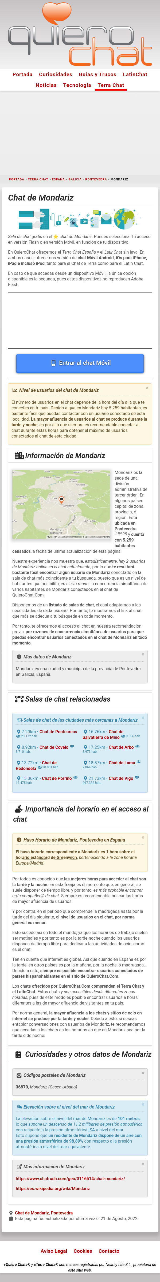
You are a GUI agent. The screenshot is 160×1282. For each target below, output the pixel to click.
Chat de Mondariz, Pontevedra (44, 1213)
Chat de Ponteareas (58, 731)
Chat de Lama (122, 762)
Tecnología (77, 85)
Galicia (74, 179)
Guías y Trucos (97, 74)
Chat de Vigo (121, 778)
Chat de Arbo (121, 747)
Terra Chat (111, 85)
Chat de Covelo (54, 747)
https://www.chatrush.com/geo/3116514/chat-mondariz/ (70, 1178)
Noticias (46, 85)
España (58, 179)
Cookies (82, 1251)
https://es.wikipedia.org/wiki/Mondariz (53, 1188)
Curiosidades (55, 74)
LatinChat (135, 74)
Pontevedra (96, 179)
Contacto (109, 1251)
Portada (23, 74)
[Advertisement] (80, 133)
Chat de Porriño (57, 778)
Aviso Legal (54, 1251)
